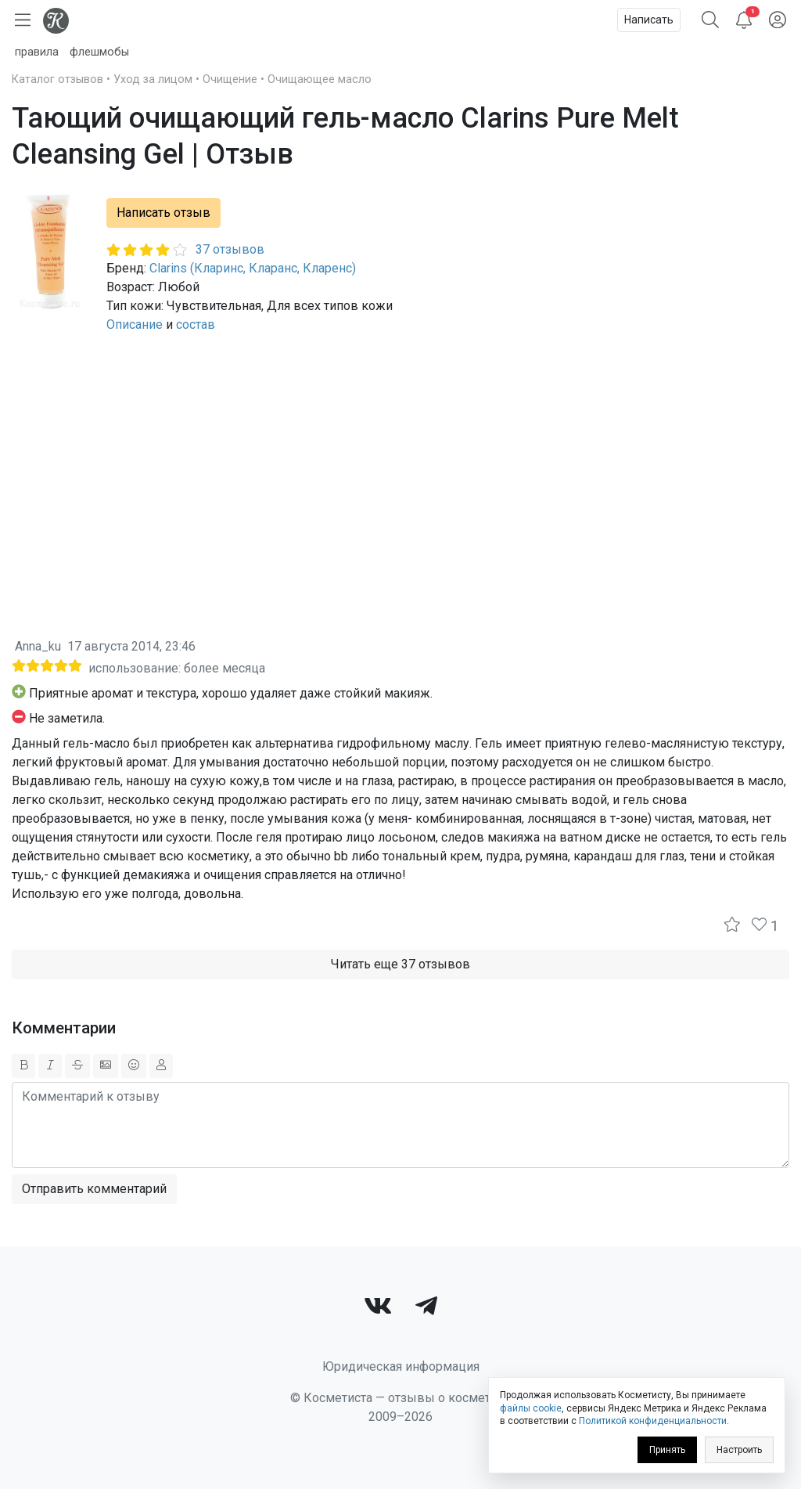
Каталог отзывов (57, 79)
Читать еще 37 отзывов (400, 964)
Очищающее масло (320, 79)
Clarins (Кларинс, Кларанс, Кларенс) (252, 268)
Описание (134, 324)
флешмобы (99, 52)
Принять (667, 1449)
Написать (648, 19)
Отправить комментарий (94, 1188)
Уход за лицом (152, 79)
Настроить (739, 1449)
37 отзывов (230, 249)
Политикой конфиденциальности (653, 1420)
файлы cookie (531, 1408)
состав (195, 324)
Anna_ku (38, 646)
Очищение (230, 79)
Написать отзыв (163, 212)
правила (37, 52)
